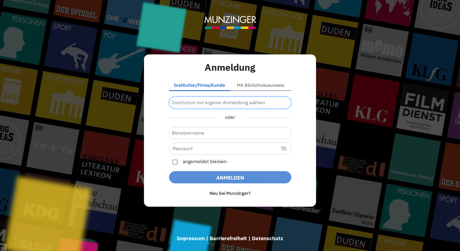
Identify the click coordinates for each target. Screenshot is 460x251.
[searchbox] (230, 103)
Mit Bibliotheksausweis (260, 85)
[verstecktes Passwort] (284, 149)
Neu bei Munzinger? (230, 193)
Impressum (191, 238)
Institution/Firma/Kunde (199, 85)
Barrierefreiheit (228, 238)
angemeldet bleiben (205, 161)
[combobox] (230, 103)
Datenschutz (267, 238)
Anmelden (230, 177)
